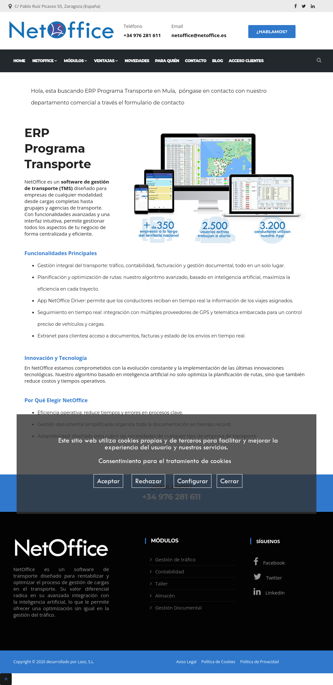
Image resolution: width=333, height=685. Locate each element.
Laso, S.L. (86, 661)
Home (19, 60)
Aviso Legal (186, 662)
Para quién (167, 60)
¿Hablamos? (271, 31)
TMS (66, 188)
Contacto (195, 60)
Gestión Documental (178, 607)
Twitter (266, 577)
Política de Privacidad (259, 662)
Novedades (137, 60)
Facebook (267, 562)
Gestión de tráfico (175, 559)
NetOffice (44, 60)
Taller (161, 583)
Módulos (75, 60)
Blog (217, 60)
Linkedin (267, 592)
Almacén (165, 595)
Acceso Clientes (246, 60)
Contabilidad (169, 571)
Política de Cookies (218, 662)
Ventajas (106, 60)
